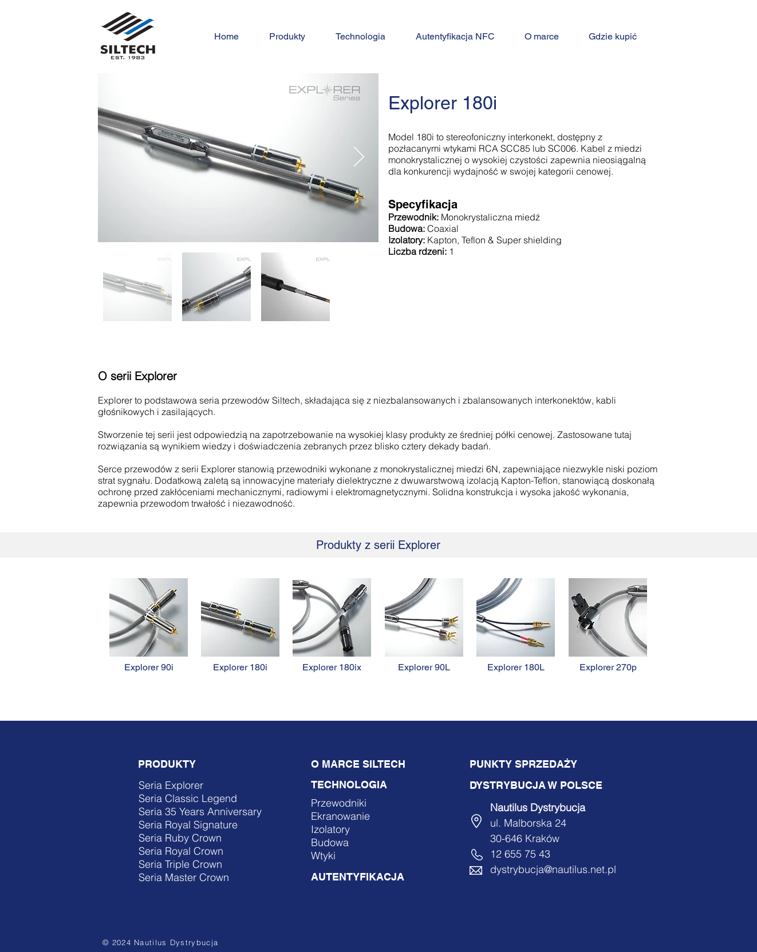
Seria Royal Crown (181, 851)
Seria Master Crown (184, 877)
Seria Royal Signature (188, 824)
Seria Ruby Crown (180, 837)
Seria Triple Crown (180, 864)
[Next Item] (358, 158)
